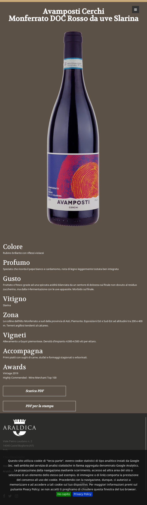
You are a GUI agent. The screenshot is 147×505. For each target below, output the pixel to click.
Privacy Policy (82, 494)
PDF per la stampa (39, 406)
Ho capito (63, 494)
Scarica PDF (34, 391)
